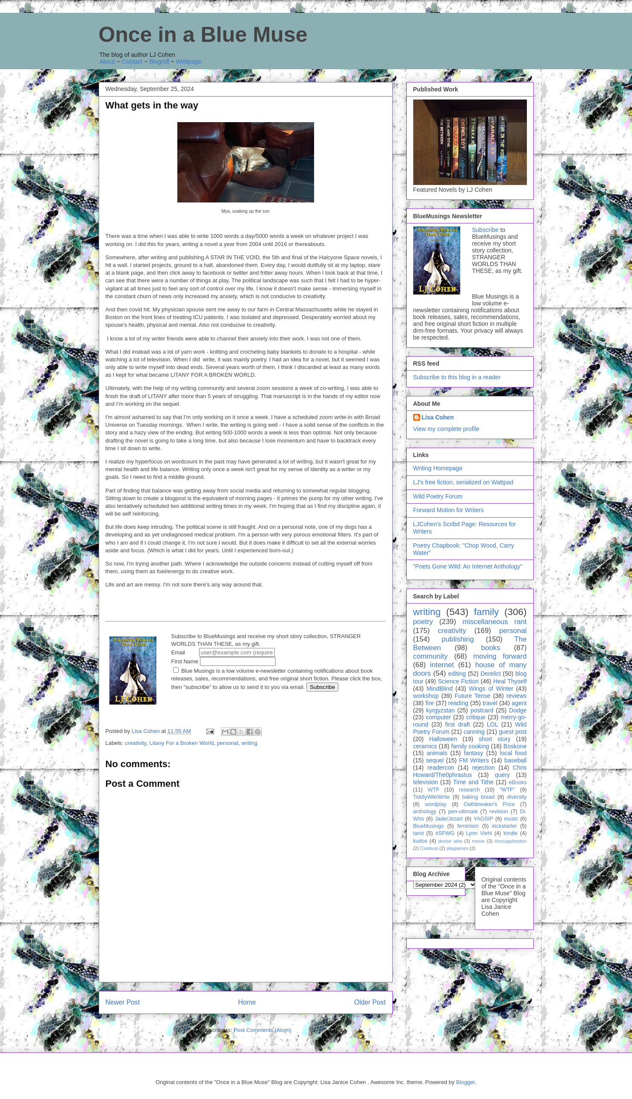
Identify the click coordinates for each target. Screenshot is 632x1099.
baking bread (478, 797)
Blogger (465, 1082)
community (430, 656)
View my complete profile (446, 428)
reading (458, 703)
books (490, 648)
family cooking (470, 746)
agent (518, 703)
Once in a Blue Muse (203, 35)
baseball (515, 760)
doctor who (450, 841)
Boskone (514, 746)
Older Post (370, 1002)
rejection (483, 767)
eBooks (517, 782)
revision (499, 812)
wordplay (435, 804)
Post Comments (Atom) (262, 1030)
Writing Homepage (438, 468)
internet (442, 665)
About (107, 61)
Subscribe (485, 229)
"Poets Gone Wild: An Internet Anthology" (468, 566)
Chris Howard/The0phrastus (470, 771)
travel (489, 703)
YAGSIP (483, 819)
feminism (468, 826)
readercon (440, 767)
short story (494, 739)
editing (457, 673)
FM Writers (474, 760)
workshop (426, 695)
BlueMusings (428, 826)
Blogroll (159, 61)
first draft (457, 724)
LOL (492, 724)
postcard (482, 710)
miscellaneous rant (494, 622)
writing (249, 743)
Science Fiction (458, 681)
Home (247, 1002)
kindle (510, 833)
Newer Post (123, 1002)
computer (438, 717)
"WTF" (507, 790)
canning (474, 731)
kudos (420, 841)
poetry (423, 622)
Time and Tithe (473, 782)
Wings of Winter (491, 688)
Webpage (189, 61)
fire (430, 703)
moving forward (499, 656)
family (486, 612)
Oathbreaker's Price (489, 804)
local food (513, 753)
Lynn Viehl (479, 833)
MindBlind (439, 688)
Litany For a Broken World (182, 743)
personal (227, 743)
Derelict (490, 673)
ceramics (425, 746)
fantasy (473, 753)
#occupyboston (510, 841)
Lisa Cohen (438, 417)
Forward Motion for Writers (448, 510)
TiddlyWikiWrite (431, 797)
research (469, 790)
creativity (135, 743)
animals (436, 753)
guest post (513, 731)
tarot (418, 833)
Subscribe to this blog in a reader (457, 377)
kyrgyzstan (440, 710)
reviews (516, 695)
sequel (435, 760)
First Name (223, 661)
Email (223, 652)
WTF (433, 790)
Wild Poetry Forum (438, 496)
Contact (132, 61)
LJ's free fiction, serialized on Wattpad (463, 482)
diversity (516, 797)
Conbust (429, 848)
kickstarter (504, 826)
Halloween (443, 739)
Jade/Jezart (449, 819)
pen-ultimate (463, 812)
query (502, 774)
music (511, 819)
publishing (457, 639)
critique (475, 717)
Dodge (517, 710)
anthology (425, 812)
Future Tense (473, 695)
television (425, 782)
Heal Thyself (509, 681)
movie (478, 841)
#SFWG (445, 833)
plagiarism (457, 848)
